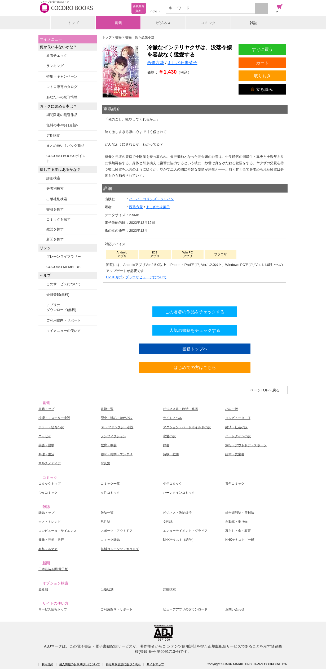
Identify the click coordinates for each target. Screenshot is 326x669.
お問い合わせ (234, 609)
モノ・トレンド (49, 522)
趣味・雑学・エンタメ (117, 454)
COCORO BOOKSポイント (66, 158)
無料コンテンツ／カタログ (120, 549)
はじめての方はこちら (195, 367)
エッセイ (44, 436)
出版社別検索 (56, 199)
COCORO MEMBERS (63, 267)
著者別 (43, 589)
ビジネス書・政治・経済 (180, 409)
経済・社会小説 (236, 427)
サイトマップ (155, 664)
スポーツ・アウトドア (117, 531)
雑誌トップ (46, 513)
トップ (73, 23)
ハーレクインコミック (179, 492)
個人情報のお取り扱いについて (79, 664)
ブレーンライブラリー (63, 256)
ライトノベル (172, 418)
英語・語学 (46, 445)
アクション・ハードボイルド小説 (187, 427)
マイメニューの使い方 (63, 331)
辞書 (166, 445)
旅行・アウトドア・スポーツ (246, 445)
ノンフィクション (113, 436)
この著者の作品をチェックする (194, 311)
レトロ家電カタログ (61, 87)
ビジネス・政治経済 (177, 513)
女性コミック (110, 492)
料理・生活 (46, 454)
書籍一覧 (107, 409)
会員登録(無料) (57, 295)
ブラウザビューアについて (146, 277)
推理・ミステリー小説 (54, 418)
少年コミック (172, 483)
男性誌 (105, 522)
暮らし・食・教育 (238, 531)
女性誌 (168, 522)
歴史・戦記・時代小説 (117, 418)
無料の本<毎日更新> (62, 125)
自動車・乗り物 (236, 522)
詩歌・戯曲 (171, 454)
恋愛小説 (169, 436)
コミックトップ (49, 483)
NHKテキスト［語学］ (179, 540)
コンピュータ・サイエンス (57, 531)
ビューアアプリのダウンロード (185, 609)
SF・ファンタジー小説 (117, 427)
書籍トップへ (195, 348)
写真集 (105, 463)
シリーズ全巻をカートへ (194, 293)
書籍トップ (46, 409)
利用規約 (47, 664)
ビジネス (163, 23)
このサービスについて (63, 284)
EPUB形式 (114, 277)
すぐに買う (262, 49)
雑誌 (253, 23)
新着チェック (56, 55)
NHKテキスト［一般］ (241, 540)
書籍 (118, 23)
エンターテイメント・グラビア (185, 531)
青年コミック (234, 483)
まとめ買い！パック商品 (65, 146)
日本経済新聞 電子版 (53, 569)
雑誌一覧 (107, 513)
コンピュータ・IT (237, 418)
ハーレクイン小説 (238, 436)
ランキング (55, 66)
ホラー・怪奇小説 (51, 427)
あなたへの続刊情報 (61, 97)
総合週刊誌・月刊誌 (239, 513)
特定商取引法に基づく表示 (123, 664)
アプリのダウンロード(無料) (61, 307)
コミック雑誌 (110, 540)
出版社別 (107, 589)
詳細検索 (53, 178)
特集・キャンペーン (61, 76)
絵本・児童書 (234, 454)
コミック (208, 23)
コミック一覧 (110, 483)
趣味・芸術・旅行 (51, 540)
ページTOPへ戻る (265, 390)
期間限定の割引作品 (61, 115)
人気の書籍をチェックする (194, 330)
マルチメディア (49, 463)
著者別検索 (55, 188)
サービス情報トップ (52, 609)
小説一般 (231, 409)
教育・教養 (109, 445)
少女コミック (48, 492)
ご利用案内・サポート (63, 320)
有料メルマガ (48, 549)
